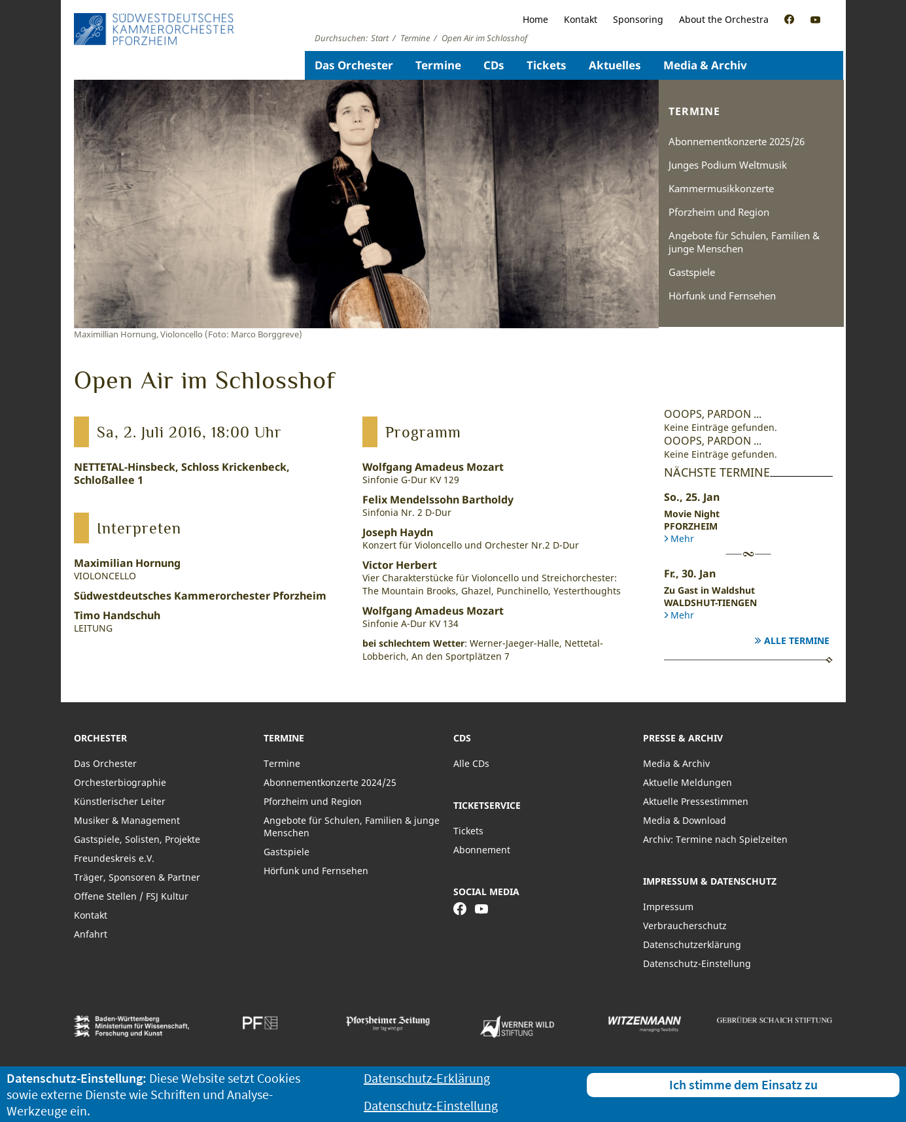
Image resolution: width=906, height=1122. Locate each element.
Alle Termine (796, 640)
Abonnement (481, 849)
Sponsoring (638, 19)
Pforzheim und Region (719, 211)
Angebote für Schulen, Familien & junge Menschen (744, 242)
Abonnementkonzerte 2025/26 (737, 141)
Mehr (682, 538)
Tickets (546, 65)
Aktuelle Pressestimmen (695, 801)
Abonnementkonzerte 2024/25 (330, 782)
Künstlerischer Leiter (120, 801)
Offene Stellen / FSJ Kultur (131, 896)
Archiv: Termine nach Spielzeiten (715, 839)
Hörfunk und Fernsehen (722, 295)
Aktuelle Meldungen (687, 782)
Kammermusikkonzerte (721, 188)
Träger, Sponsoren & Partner (137, 877)
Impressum (668, 906)
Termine (438, 65)
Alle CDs (471, 763)
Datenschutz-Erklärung (427, 1078)
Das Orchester (354, 65)
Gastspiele (692, 272)
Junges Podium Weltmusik (728, 164)
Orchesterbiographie (120, 782)
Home (535, 19)
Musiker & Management (127, 820)
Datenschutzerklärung (692, 944)
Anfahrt (90, 934)
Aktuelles (615, 65)
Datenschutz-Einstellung (697, 963)
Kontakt (580, 19)
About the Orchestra (724, 19)
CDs (493, 65)
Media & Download (684, 820)
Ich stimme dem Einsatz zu (743, 1084)
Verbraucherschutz (685, 925)
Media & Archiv (705, 65)
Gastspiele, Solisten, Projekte (137, 839)
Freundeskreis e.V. (114, 858)
